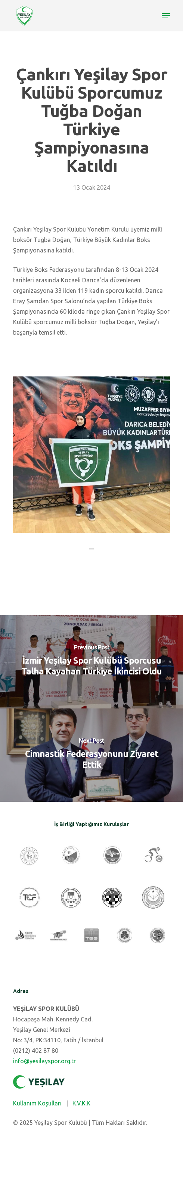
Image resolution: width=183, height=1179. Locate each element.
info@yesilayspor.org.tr (44, 1061)
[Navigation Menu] (166, 15)
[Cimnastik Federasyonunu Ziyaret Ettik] (91, 755)
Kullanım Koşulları (37, 1103)
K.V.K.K (81, 1103)
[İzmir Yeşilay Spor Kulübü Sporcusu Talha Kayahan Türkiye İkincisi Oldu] (91, 661)
